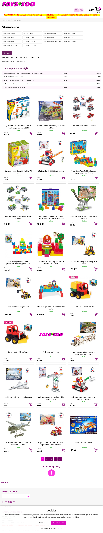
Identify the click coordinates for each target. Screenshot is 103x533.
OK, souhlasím (58, 522)
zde (61, 528)
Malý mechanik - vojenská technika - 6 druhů (18, 84)
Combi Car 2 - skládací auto (18, 352)
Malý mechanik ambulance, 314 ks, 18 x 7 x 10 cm (19, 80)
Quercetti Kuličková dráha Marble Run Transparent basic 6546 (23, 73)
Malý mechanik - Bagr (51, 352)
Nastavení (43, 522)
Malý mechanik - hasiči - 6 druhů (14, 77)
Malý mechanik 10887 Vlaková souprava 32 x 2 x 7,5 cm (84, 353)
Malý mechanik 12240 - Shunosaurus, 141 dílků (83, 217)
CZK (76, 10)
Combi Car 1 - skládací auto (84, 306)
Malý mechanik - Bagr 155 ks (18, 306)
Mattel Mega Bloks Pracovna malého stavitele (51, 307)
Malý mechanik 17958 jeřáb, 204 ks (15, 87)
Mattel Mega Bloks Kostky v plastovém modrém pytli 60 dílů (18, 262)
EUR (81, 10)
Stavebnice (4, 482)
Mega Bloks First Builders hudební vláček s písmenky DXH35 (83, 172)
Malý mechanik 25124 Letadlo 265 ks (18, 397)
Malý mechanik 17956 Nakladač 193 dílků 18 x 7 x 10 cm (83, 398)
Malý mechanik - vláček (83, 442)
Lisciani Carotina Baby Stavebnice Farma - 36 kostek (51, 262)
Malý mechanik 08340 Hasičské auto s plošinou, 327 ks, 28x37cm (51, 443)
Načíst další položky (51, 467)
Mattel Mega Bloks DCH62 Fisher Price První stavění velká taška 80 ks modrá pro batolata (51, 217)
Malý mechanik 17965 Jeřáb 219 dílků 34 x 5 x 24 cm (51, 398)
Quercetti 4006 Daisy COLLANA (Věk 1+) (18, 172)
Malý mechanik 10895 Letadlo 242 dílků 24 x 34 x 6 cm (18, 443)
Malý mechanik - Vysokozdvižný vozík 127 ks (83, 262)
